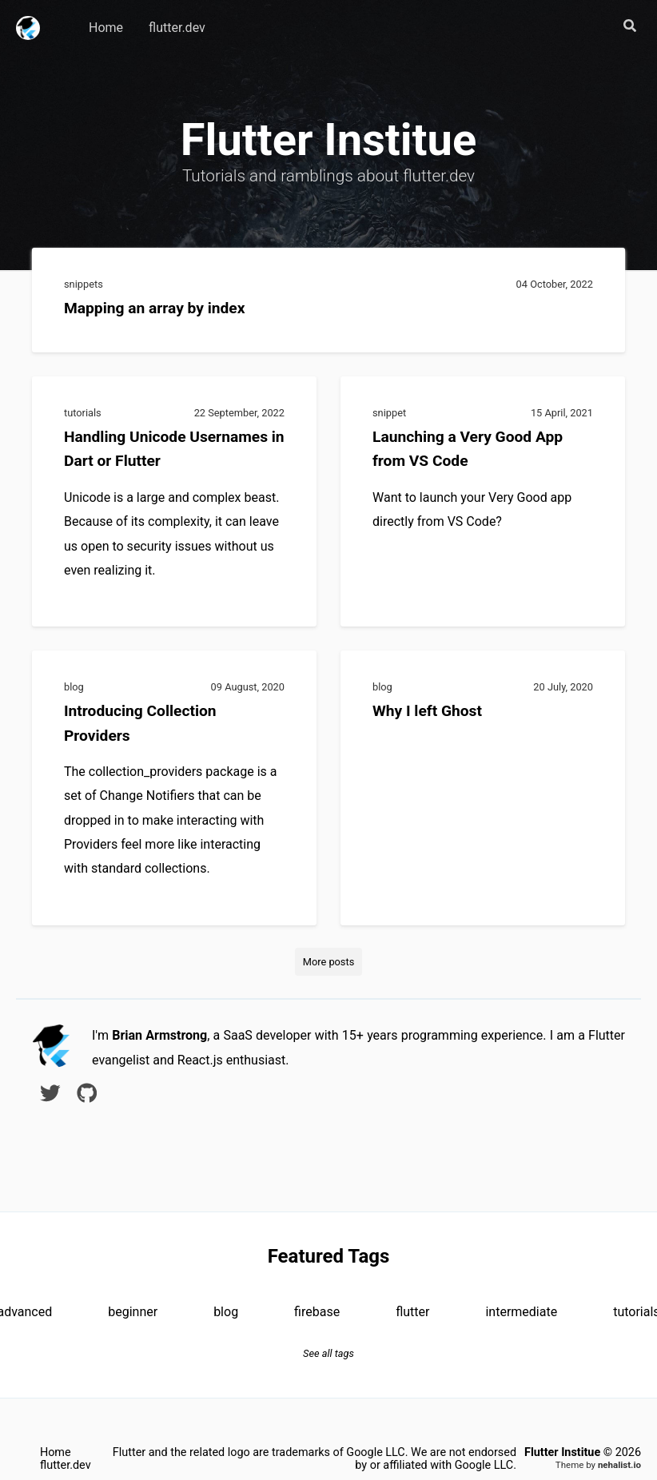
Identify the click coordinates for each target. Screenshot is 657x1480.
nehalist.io (619, 1464)
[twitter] (50, 1096)
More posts (329, 962)
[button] (630, 27)
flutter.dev (177, 27)
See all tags (328, 1353)
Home (106, 27)
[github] (87, 1096)
